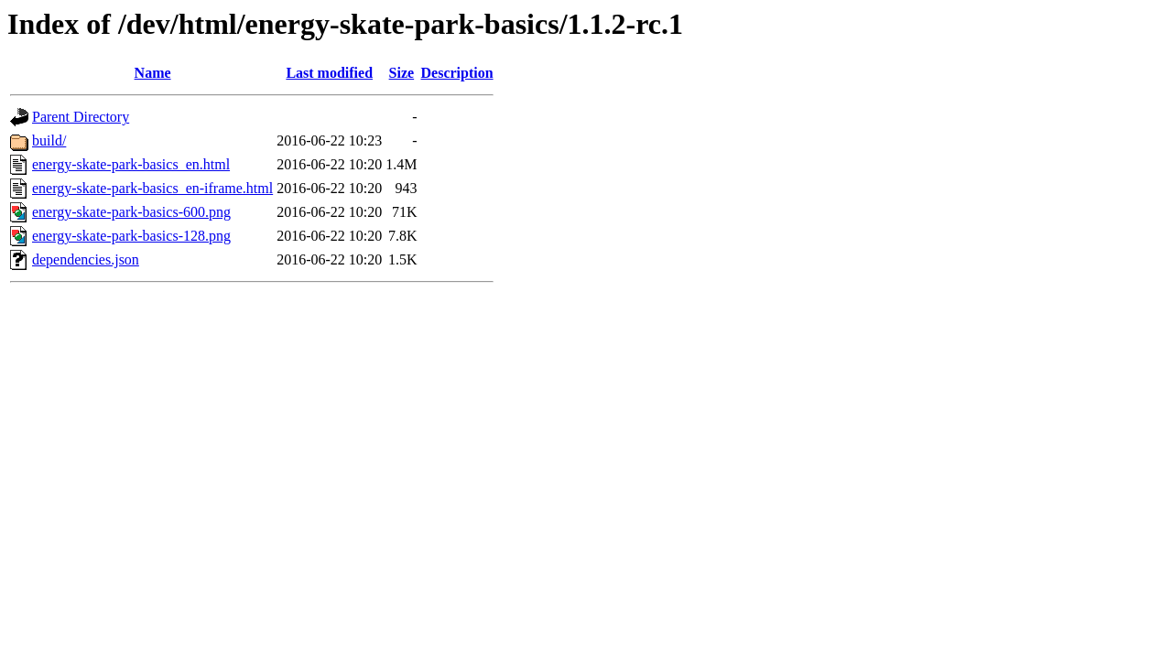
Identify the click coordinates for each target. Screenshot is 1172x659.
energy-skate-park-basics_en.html (131, 164)
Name (153, 73)
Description (457, 73)
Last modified (329, 73)
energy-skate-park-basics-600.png (131, 212)
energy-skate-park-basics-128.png (131, 235)
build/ (49, 140)
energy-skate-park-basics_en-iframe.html (152, 188)
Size (402, 73)
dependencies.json (85, 259)
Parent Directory (80, 116)
